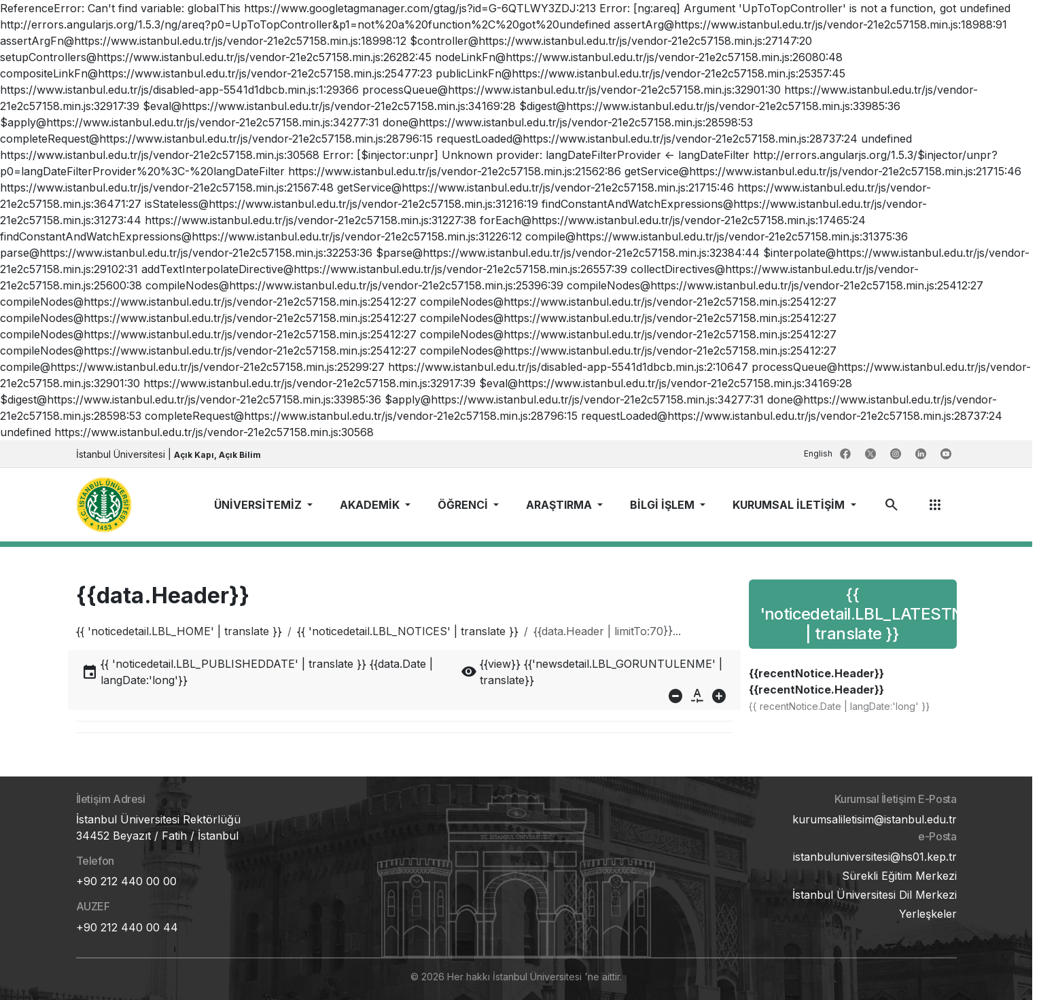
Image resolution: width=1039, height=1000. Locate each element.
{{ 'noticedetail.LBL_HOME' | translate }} (179, 631)
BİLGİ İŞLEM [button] (663, 505)
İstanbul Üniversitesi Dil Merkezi (874, 894)
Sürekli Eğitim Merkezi (899, 875)
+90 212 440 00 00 (126, 881)
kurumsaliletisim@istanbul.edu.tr (874, 819)
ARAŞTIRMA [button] (560, 505)
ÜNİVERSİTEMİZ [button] (259, 505)
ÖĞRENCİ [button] (464, 505)
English (819, 453)
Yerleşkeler (928, 914)
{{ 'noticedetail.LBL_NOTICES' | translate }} (407, 631)
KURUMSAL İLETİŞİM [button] (790, 505)
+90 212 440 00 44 (127, 927)
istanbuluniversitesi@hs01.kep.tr (875, 856)
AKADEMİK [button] (371, 505)
